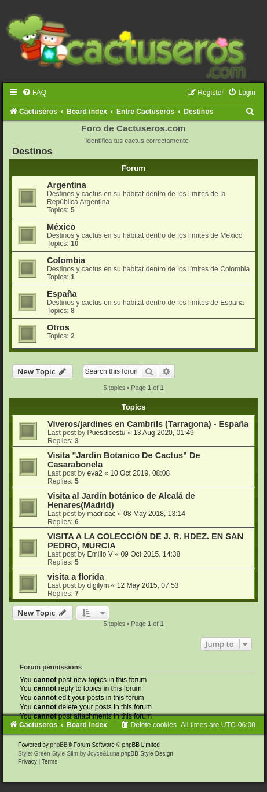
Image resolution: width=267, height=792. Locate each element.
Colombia (66, 260)
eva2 (95, 473)
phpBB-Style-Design (147, 753)
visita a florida (75, 576)
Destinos (32, 151)
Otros (58, 327)
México (61, 226)
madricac (101, 514)
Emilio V (100, 554)
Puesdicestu (106, 433)
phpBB (59, 745)
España (62, 294)
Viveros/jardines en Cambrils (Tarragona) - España (147, 424)
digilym (98, 585)
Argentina (66, 185)
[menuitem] (34, 93)
